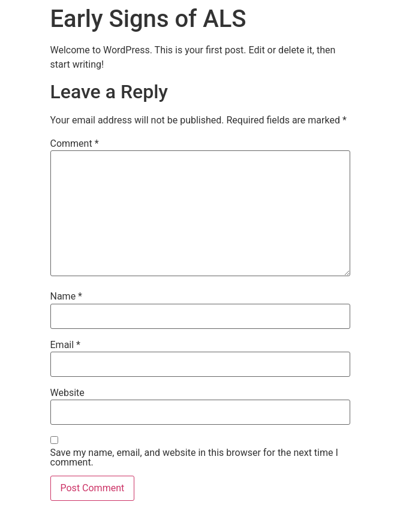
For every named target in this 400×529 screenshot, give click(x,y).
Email (65, 345)
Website (67, 393)
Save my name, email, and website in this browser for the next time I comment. (194, 457)
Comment (74, 144)
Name (66, 296)
